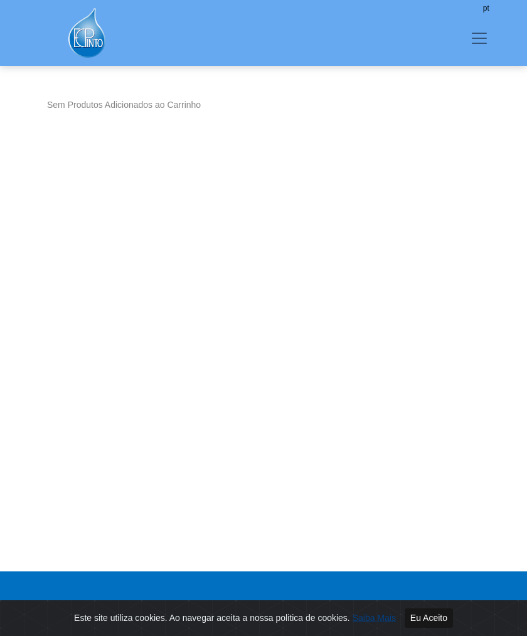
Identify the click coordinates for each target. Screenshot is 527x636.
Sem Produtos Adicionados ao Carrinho (124, 105)
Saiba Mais (374, 618)
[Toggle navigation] (479, 38)
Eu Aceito (428, 618)
